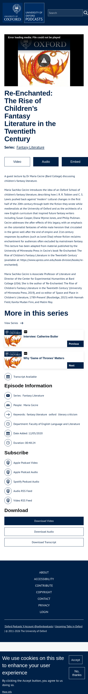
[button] (44, 60)
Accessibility (44, 579)
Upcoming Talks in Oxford (68, 626)
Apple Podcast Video (25, 462)
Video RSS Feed (22, 500)
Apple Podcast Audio (25, 472)
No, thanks (77, 673)
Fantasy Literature (30, 147)
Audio (46, 161)
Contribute (44, 586)
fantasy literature (37, 414)
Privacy (44, 605)
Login (44, 612)
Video (17, 161)
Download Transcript (44, 542)
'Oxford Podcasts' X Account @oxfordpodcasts (28, 626)
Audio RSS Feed (22, 491)
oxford (52, 414)
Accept (75, 660)
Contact (44, 599)
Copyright (44, 592)
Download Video (44, 521)
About (44, 572)
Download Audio (44, 531)
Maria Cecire (30, 405)
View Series (11, 323)
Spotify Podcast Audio (26, 481)
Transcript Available (25, 376)
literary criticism (67, 414)
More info (7, 691)
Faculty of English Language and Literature (54, 424)
